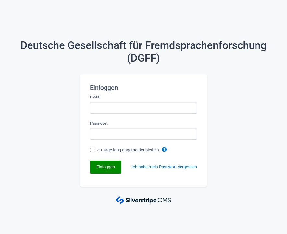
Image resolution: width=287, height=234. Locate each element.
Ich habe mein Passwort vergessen (164, 166)
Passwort (99, 123)
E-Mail (96, 97)
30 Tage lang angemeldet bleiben (128, 150)
